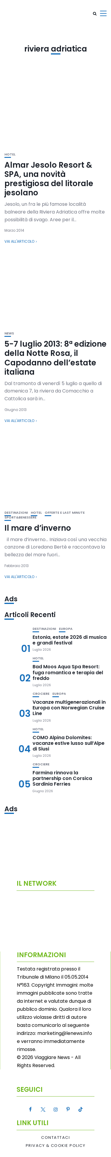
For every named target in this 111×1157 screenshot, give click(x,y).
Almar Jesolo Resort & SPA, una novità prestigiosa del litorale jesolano (48, 179)
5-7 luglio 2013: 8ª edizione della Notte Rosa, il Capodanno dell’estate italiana (55, 358)
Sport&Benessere (20, 517)
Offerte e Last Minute (65, 512)
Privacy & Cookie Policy (56, 1146)
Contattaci (55, 1138)
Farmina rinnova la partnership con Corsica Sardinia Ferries (62, 778)
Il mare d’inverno (37, 528)
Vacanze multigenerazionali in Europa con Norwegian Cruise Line (69, 708)
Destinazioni (16, 512)
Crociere (41, 693)
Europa (66, 628)
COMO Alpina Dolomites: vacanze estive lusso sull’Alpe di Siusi (68, 743)
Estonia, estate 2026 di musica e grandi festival (70, 640)
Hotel (9, 154)
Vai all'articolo (19, 241)
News (9, 333)
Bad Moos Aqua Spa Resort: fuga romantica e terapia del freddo (68, 672)
